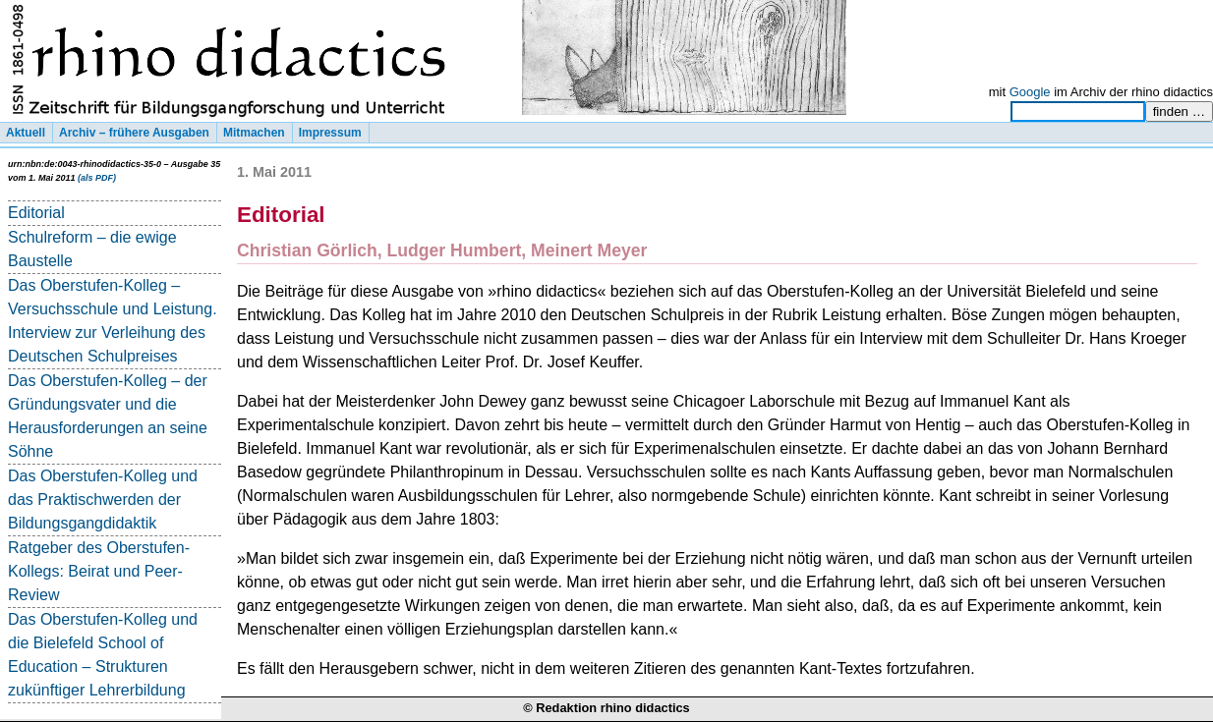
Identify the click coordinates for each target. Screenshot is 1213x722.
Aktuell (25, 132)
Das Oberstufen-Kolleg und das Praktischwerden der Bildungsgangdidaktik (103, 499)
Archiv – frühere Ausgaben (134, 132)
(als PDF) (97, 178)
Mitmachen (254, 132)
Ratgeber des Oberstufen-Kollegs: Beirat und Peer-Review (99, 571)
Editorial (36, 212)
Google (1030, 91)
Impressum (330, 132)
